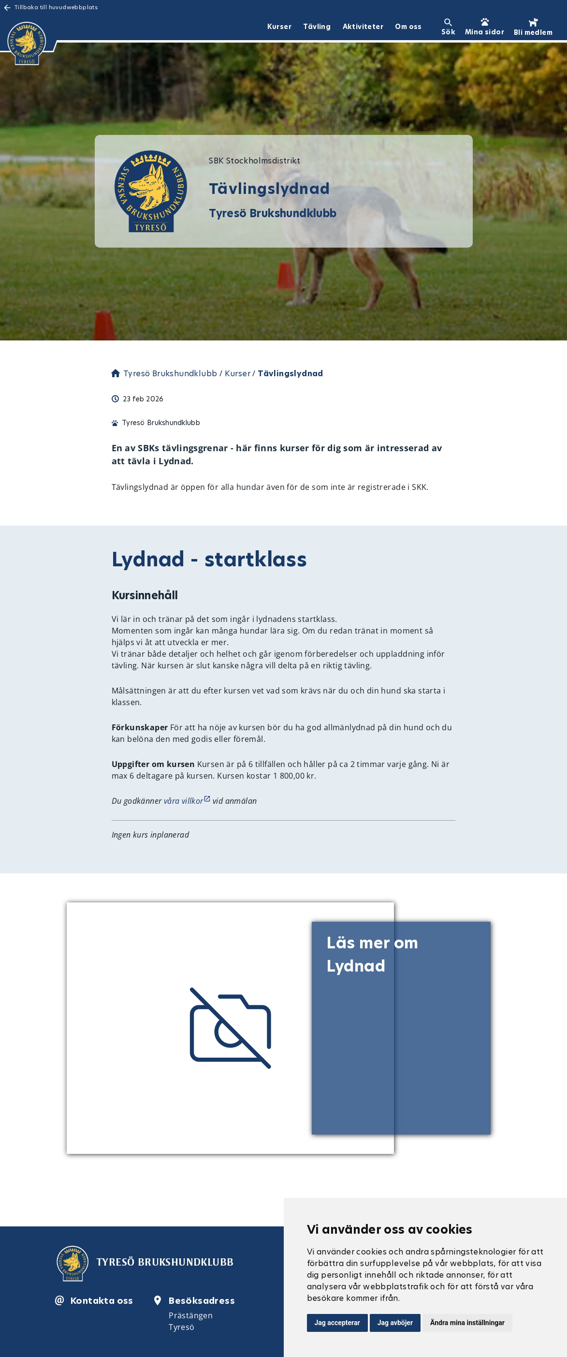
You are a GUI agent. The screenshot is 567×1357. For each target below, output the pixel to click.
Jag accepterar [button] (337, 1323)
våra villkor (184, 801)
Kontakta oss (102, 1301)
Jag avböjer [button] (395, 1323)
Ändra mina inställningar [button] (467, 1323)
